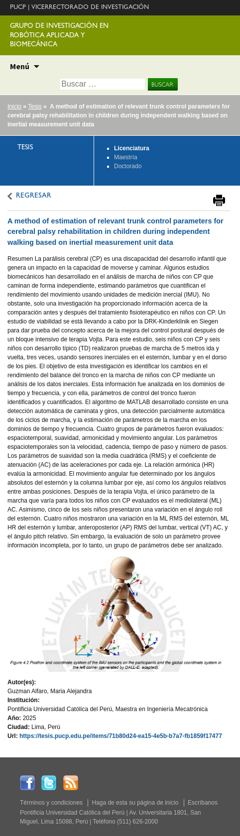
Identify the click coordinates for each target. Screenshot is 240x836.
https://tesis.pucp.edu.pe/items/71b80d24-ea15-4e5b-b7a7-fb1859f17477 (120, 735)
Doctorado (127, 166)
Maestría (125, 157)
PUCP (18, 7)
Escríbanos (203, 802)
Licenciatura (131, 148)
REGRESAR (33, 196)
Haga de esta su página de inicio (135, 802)
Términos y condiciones (51, 802)
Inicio (14, 106)
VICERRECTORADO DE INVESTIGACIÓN (90, 7)
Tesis (34, 106)
